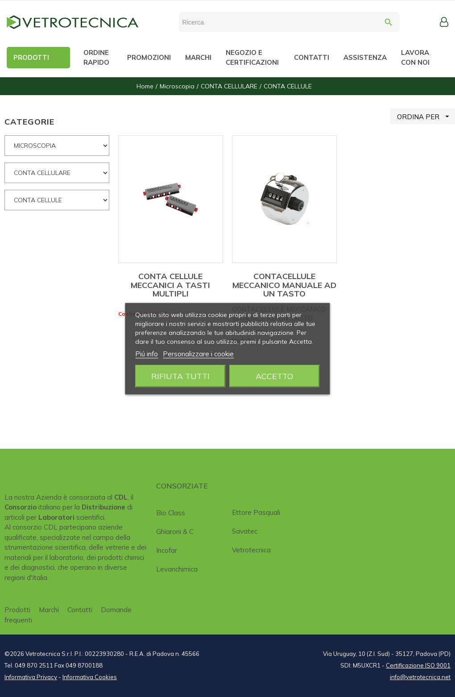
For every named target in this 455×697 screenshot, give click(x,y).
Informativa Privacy (30, 676)
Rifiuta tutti (180, 376)
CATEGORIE (29, 122)
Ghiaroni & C (175, 531)
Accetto (274, 376)
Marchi (49, 609)
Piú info (146, 353)
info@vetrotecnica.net (420, 676)
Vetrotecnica (251, 550)
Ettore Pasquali (256, 512)
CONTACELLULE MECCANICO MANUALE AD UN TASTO (284, 285)
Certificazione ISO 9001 (418, 665)
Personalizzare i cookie (198, 353)
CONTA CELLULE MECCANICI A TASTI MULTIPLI (170, 285)
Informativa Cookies (89, 676)
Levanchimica (177, 569)
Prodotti (17, 609)
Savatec (244, 531)
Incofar (166, 550)
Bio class (170, 513)
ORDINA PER (426, 116)
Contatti (79, 609)
